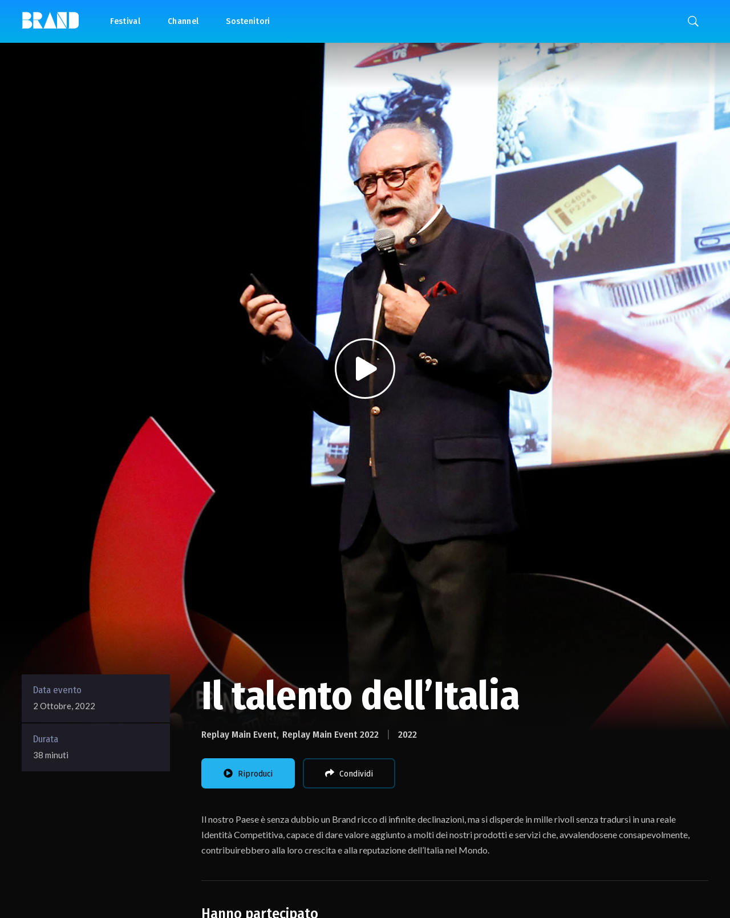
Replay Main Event (239, 735)
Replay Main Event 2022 (330, 735)
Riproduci (248, 774)
